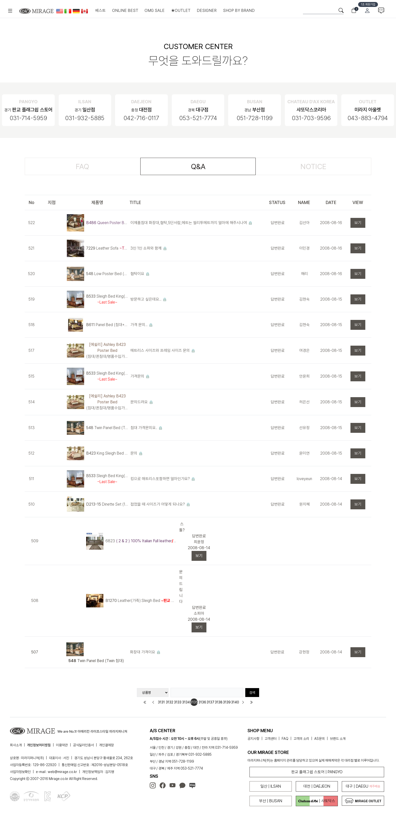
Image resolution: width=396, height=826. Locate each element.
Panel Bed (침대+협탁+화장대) (107, 324)
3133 (177, 702)
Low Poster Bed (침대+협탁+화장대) (107, 273)
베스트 (100, 10)
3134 (186, 702)
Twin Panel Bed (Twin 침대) (107, 427)
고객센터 (270, 739)
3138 (218, 702)
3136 (202, 702)
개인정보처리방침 (39, 745)
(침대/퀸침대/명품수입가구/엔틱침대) (107, 350)
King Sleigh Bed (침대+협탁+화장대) (107, 453)
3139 (226, 702)
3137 (210, 702)
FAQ (82, 166)
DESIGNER (207, 10)
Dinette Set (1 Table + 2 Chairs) (107, 504)
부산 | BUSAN (270, 801)
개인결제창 (106, 745)
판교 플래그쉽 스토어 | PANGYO (317, 772)
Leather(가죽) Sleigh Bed (141, 600)
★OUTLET (181, 10)
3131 (161, 702)
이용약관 (62, 745)
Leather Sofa (107, 248)
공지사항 (253, 739)
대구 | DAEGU (363, 786)
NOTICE (313, 166)
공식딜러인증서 (83, 745)
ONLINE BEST (125, 10)
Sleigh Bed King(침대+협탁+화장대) (107, 299)
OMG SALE (155, 10)
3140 (235, 702)
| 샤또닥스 (316, 801)
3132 (169, 702)
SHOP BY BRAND (239, 10)
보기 (357, 222)
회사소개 (16, 745)
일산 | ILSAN (270, 786)
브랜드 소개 (338, 739)
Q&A (198, 166)
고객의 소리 (301, 739)
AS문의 (319, 739)
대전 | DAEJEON (316, 786)
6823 (141, 541)
